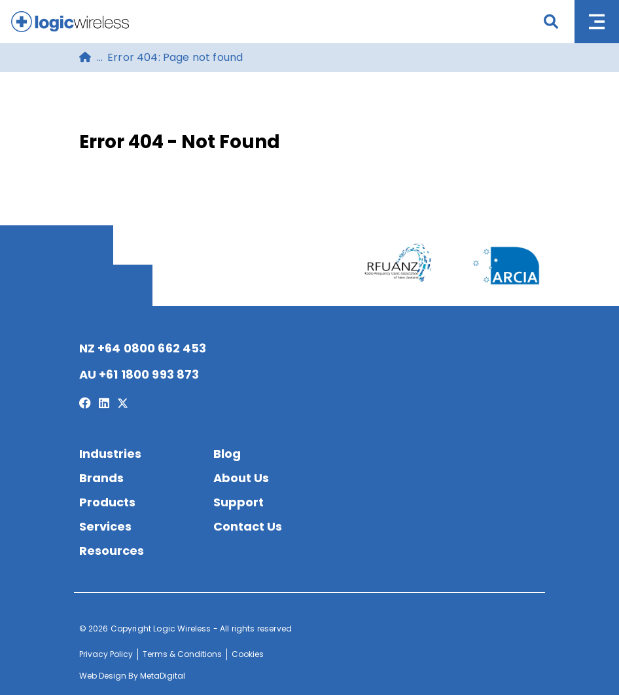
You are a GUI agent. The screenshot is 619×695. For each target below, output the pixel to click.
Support (238, 502)
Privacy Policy (106, 654)
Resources (111, 550)
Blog (227, 453)
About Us (241, 478)
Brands (101, 478)
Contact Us (247, 526)
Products (107, 502)
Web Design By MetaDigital (132, 675)
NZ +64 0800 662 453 (143, 348)
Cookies (248, 654)
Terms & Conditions (182, 654)
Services (105, 526)
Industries (110, 453)
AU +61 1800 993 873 (139, 374)
